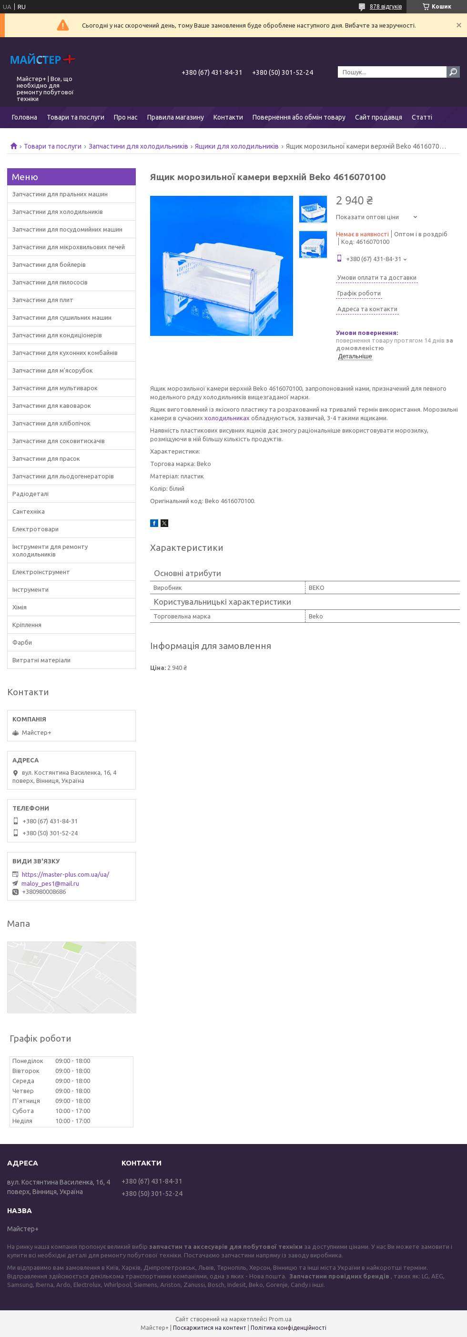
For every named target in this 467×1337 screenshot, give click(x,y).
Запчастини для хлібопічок (51, 423)
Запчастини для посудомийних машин (67, 229)
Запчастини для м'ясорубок (52, 370)
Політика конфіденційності (288, 1328)
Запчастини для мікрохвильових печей (68, 246)
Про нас (126, 117)
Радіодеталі (30, 493)
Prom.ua (280, 1319)
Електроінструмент (41, 571)
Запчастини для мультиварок (55, 388)
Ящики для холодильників (237, 146)
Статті (422, 117)
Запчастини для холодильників (138, 146)
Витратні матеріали (41, 660)
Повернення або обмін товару (299, 117)
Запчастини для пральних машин (60, 194)
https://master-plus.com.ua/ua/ (65, 874)
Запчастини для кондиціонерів (57, 335)
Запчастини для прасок (46, 458)
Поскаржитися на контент (209, 1328)
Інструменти (30, 589)
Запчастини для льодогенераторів (63, 476)
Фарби (22, 642)
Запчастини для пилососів (50, 282)
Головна (24, 117)
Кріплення (26, 624)
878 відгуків (386, 6)
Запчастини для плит (42, 299)
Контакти (228, 117)
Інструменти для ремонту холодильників (50, 550)
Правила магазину (175, 117)
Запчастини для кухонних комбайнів (65, 352)
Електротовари (35, 529)
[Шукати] (453, 72)
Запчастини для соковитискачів (58, 440)
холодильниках (227, 418)
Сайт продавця (378, 117)
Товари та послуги (75, 117)
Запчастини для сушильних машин (62, 317)
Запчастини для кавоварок (51, 405)
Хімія (19, 607)
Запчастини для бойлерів (49, 264)
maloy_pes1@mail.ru (50, 883)
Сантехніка (28, 511)
